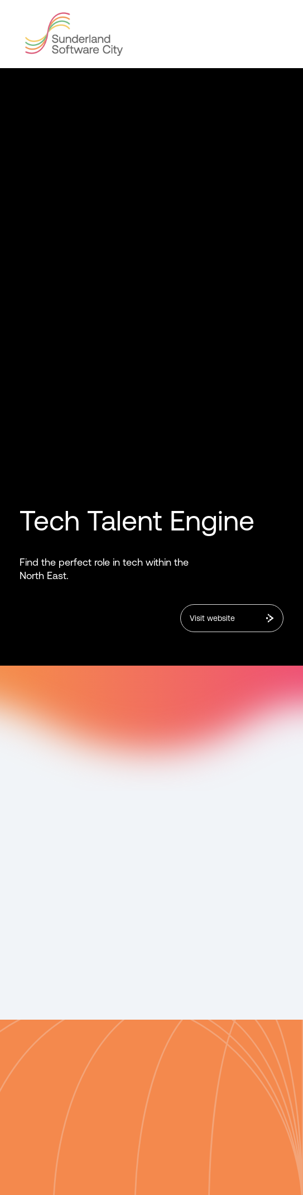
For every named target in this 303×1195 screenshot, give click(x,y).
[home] (71, 34)
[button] (273, 31)
